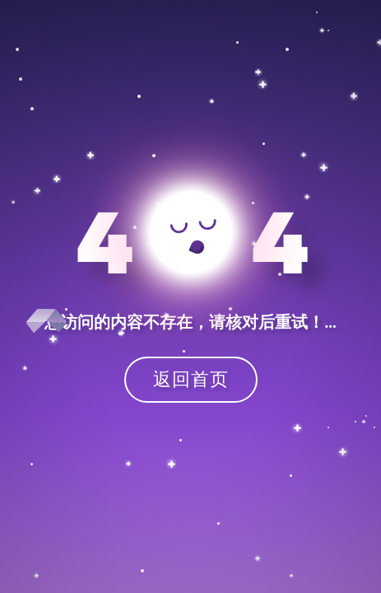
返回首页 (191, 378)
